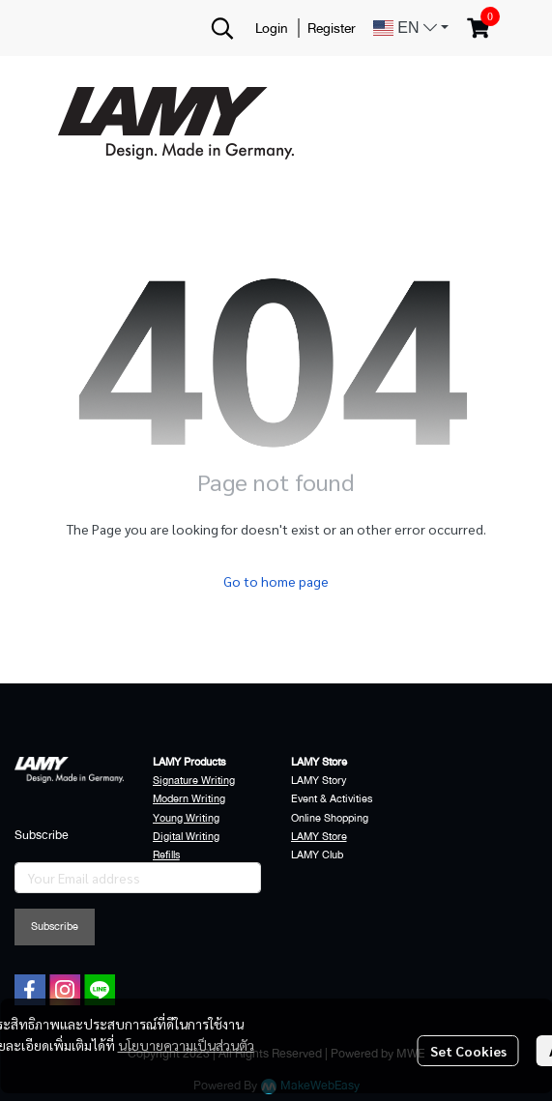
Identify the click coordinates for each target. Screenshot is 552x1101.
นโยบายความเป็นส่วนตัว (186, 1045)
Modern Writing (189, 799)
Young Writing (186, 818)
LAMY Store (319, 836)
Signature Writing (194, 780)
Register (331, 28)
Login (271, 28)
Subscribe (54, 926)
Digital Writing (186, 836)
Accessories (181, 873)
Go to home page (276, 581)
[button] (222, 28)
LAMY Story (318, 780)
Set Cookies (468, 1050)
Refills (166, 855)
